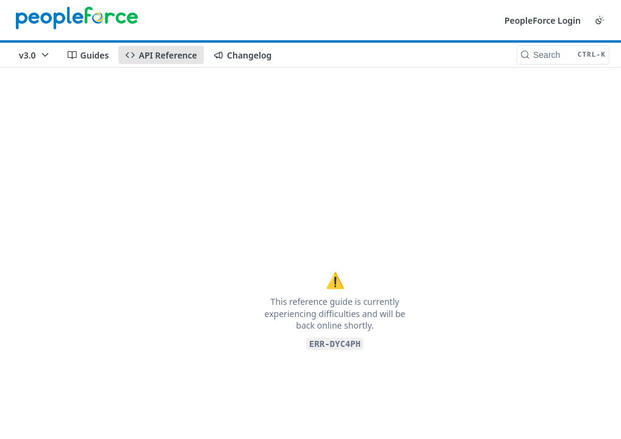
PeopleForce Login (542, 20)
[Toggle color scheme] (599, 20)
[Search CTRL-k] (563, 55)
